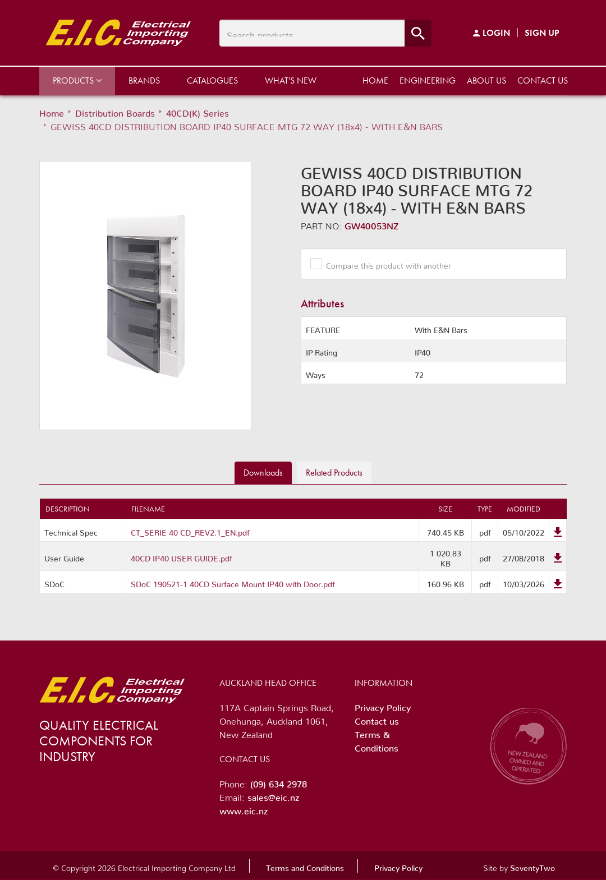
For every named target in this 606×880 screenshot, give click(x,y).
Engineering (428, 80)
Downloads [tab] (263, 472)
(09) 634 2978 (278, 781)
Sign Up (542, 33)
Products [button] (77, 80)
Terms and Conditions (305, 866)
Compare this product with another (384, 263)
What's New (290, 80)
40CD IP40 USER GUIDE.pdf (181, 556)
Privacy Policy (383, 705)
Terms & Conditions (376, 739)
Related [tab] (334, 472)
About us (486, 80)
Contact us (542, 80)
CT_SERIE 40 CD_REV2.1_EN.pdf (190, 530)
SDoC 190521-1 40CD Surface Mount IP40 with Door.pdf (233, 582)
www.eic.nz (243, 808)
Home (375, 80)
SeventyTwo (532, 866)
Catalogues (212, 80)
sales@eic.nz (273, 795)
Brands (144, 80)
